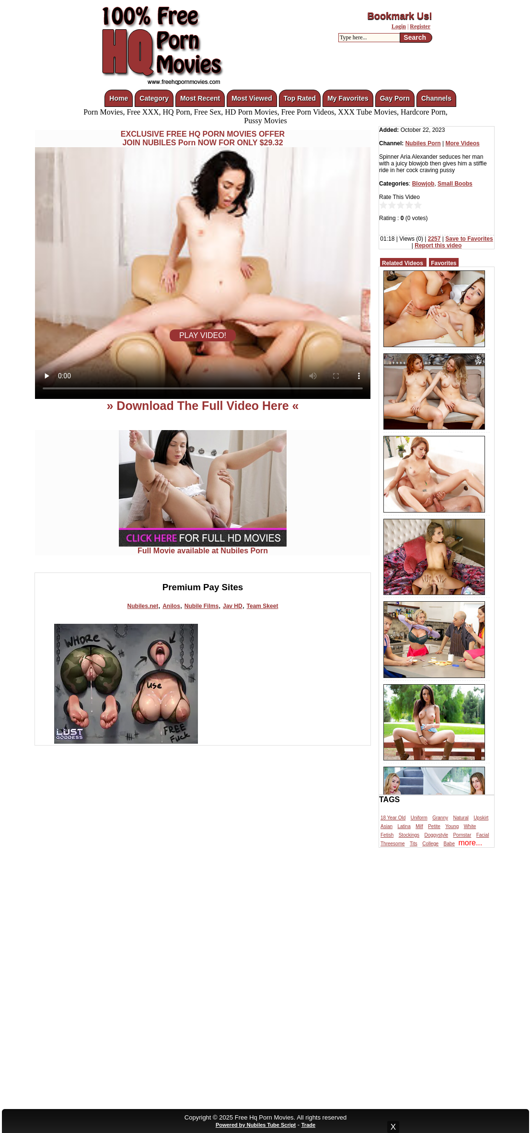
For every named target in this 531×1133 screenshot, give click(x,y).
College (430, 843)
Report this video (438, 245)
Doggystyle (436, 835)
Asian (386, 826)
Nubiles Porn (423, 143)
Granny (440, 817)
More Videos (463, 143)
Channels (436, 98)
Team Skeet (262, 606)
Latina (403, 826)
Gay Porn (395, 98)
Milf (419, 826)
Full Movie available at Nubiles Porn (203, 547)
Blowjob (423, 183)
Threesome (393, 843)
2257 (434, 238)
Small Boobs (455, 183)
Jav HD (232, 606)
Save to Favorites (469, 238)
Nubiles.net (143, 606)
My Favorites (348, 98)
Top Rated (300, 98)
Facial (482, 835)
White (470, 826)
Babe (449, 843)
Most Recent (200, 98)
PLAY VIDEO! (202, 335)
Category (154, 98)
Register (420, 26)
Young (452, 826)
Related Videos (402, 263)
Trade (308, 1125)
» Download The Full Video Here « (202, 405)
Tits (413, 843)
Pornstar (462, 835)
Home (118, 98)
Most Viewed (251, 98)
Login (399, 26)
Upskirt (480, 817)
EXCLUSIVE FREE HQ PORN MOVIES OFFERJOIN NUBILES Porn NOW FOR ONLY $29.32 (203, 138)
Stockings (409, 835)
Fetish (387, 835)
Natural (460, 817)
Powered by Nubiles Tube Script (256, 1125)
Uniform (419, 817)
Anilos (171, 606)
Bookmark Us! (399, 16)
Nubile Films (202, 606)
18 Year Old (393, 817)
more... (470, 843)
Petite (434, 826)
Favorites (443, 263)
